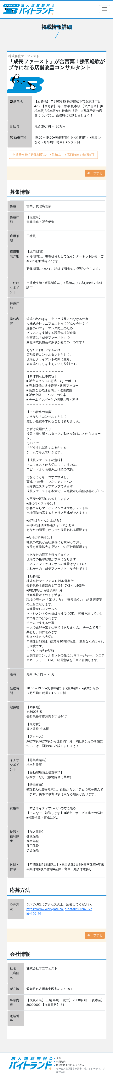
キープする (95, 173)
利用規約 (60, 1061)
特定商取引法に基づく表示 (70, 1065)
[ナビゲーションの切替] (104, 9)
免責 (58, 1058)
